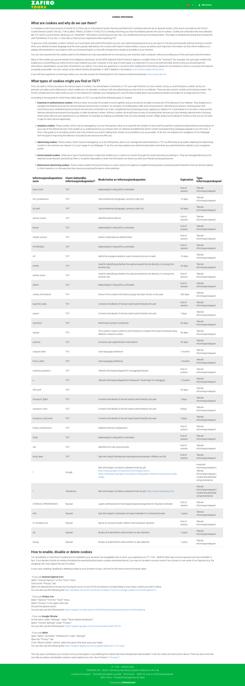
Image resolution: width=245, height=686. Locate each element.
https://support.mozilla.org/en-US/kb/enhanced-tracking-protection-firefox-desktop (105, 609)
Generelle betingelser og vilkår (107, 674)
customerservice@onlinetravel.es (148, 69)
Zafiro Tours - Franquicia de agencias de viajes (122, 677)
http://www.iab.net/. (157, 74)
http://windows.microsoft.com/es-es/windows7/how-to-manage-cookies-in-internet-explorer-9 (110, 590)
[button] (190, 4)
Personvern (129, 674)
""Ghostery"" (114, 657)
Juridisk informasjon (81, 674)
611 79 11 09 (153, 670)
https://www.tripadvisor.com (160, 491)
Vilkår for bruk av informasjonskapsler (155, 674)
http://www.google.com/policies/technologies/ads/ (123, 470)
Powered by (122, 682)
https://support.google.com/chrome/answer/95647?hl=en (93, 626)
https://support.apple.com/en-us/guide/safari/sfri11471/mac (94, 646)
